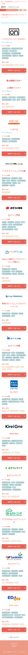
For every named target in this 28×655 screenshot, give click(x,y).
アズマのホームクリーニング (14, 520)
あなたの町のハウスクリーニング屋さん (14, 260)
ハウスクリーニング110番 (14, 171)
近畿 (20, 10)
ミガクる (14, 129)
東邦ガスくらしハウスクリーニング (14, 305)
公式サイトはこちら (14, 70)
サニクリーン (14, 563)
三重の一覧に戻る (14, 637)
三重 (25, 10)
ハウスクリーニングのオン (14, 39)
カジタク (14, 392)
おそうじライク (14, 475)
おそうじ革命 (14, 215)
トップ (2, 10)
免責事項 (14, 646)
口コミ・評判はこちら (7, 42)
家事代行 (3, 7)
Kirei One (14, 433)
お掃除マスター (14, 88)
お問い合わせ (14, 644)
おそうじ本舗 (14, 345)
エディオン (14, 605)
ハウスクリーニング (13, 7)
